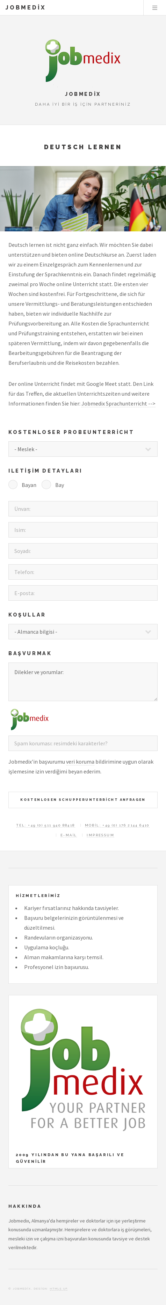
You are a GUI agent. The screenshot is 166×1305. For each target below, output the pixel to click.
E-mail (68, 835)
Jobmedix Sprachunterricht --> (118, 403)
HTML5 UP (58, 1288)
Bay (59, 484)
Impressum (100, 835)
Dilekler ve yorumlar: (83, 682)
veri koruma (80, 761)
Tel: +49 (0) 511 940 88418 (45, 825)
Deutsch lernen (83, 147)
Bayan (29, 484)
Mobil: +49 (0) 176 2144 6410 (117, 825)
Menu (155, 7)
